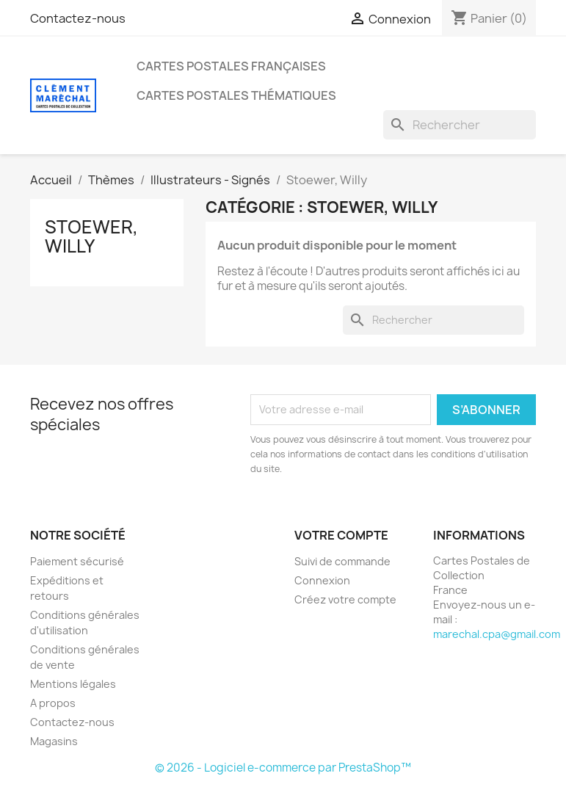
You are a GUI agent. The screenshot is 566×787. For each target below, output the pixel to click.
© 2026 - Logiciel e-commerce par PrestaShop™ (283, 767)
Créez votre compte (345, 599)
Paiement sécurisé (77, 561)
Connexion (322, 580)
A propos (53, 703)
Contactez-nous (78, 18)
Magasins (54, 741)
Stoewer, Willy (91, 236)
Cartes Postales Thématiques (236, 95)
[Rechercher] (459, 124)
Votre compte (341, 535)
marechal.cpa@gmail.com (496, 634)
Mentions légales (73, 684)
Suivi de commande (342, 561)
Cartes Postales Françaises (231, 66)
